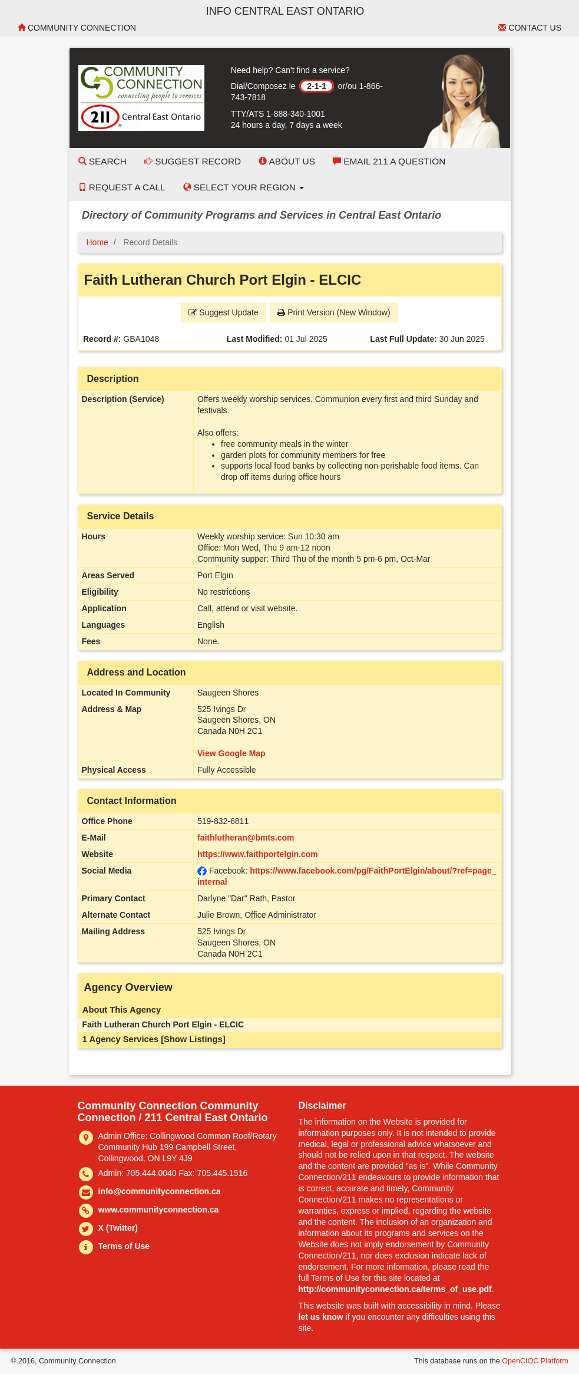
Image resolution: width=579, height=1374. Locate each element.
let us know (321, 1317)
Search (102, 161)
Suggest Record (192, 161)
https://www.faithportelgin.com (257, 854)
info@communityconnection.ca (159, 1191)
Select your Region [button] (244, 187)
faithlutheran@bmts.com (246, 837)
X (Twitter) (118, 1228)
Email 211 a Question (389, 161)
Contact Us (529, 27)
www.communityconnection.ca (158, 1209)
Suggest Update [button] (223, 312)
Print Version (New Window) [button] (333, 312)
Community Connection (77, 27)
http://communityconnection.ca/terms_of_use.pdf (395, 1289)
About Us (287, 161)
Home (97, 242)
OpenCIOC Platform (535, 1361)
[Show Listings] (193, 1039)
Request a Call (122, 187)
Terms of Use (124, 1246)
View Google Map (231, 753)
